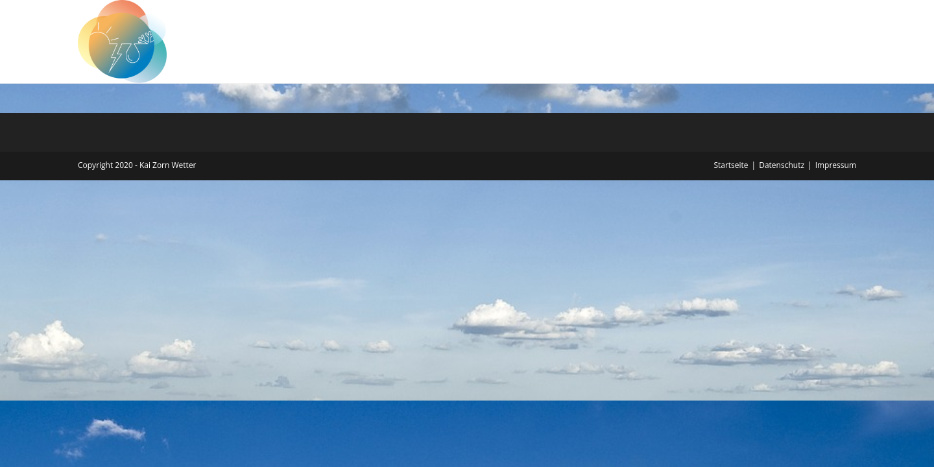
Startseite (730, 165)
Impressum (835, 165)
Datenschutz (781, 165)
